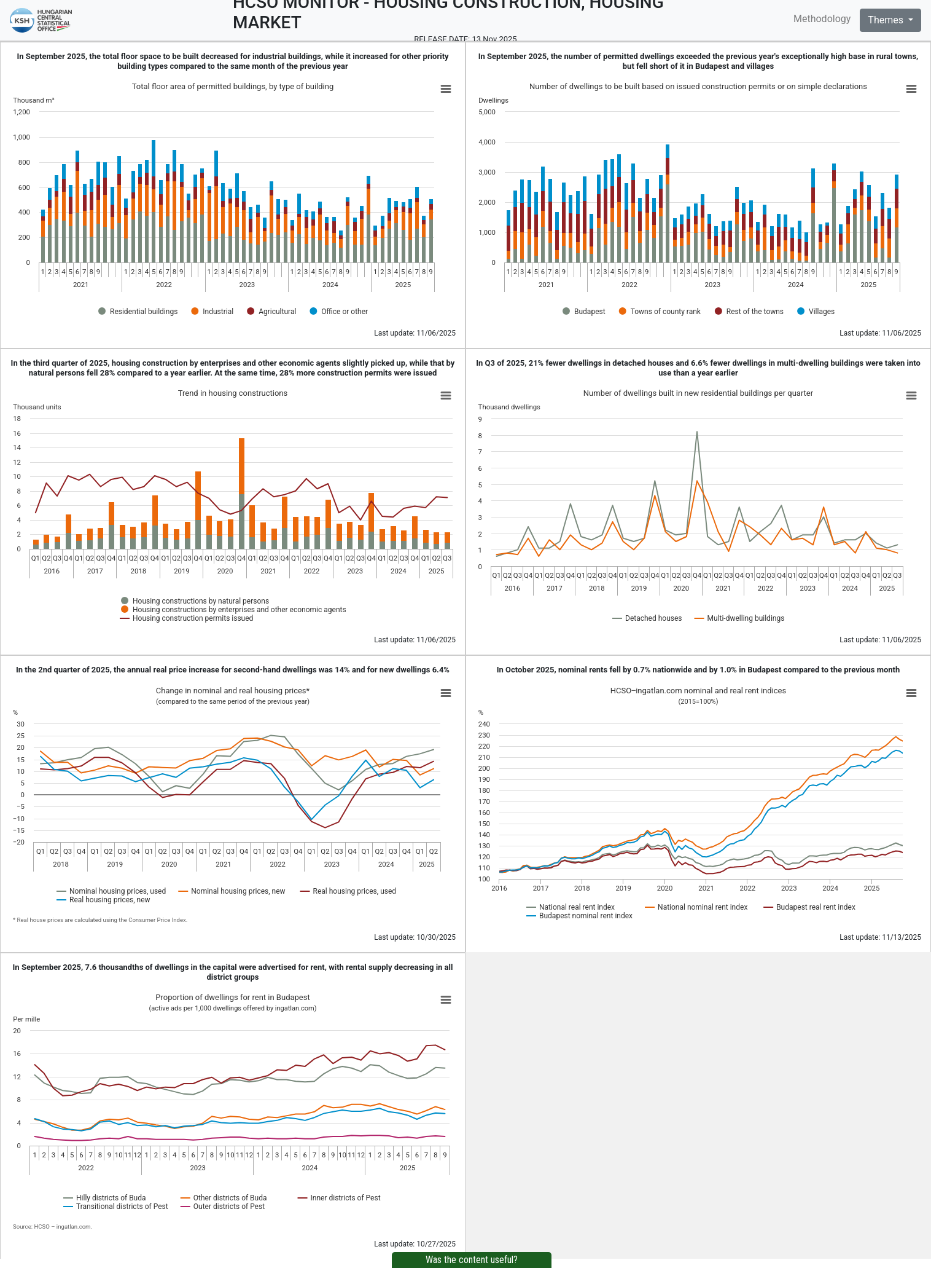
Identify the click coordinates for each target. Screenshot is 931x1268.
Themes (887, 20)
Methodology (822, 19)
